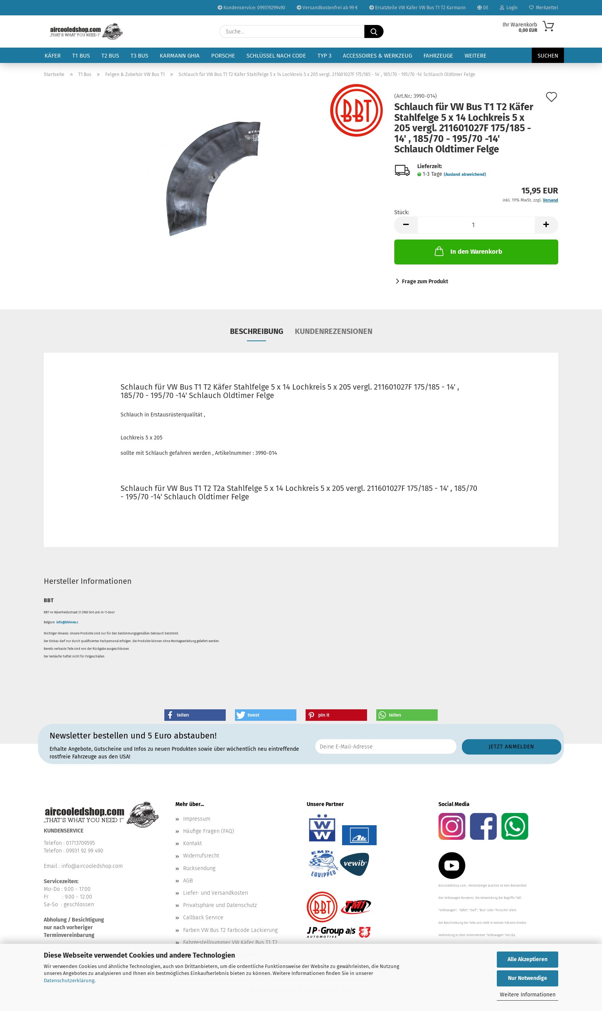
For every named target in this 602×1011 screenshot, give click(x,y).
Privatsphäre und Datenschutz (220, 905)
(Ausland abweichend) (465, 174)
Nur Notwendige (527, 978)
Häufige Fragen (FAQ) (208, 831)
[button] (405, 225)
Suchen (548, 55)
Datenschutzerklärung (69, 980)
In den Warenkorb (467, 251)
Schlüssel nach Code (276, 55)
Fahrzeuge (438, 55)
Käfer (53, 55)
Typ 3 (324, 55)
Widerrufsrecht (201, 855)
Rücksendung (199, 868)
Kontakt (192, 843)
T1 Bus (81, 55)
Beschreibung (256, 331)
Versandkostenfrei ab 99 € (327, 7)
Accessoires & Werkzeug (377, 55)
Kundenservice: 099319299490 (251, 7)
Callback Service (203, 917)
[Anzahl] (476, 225)
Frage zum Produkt (425, 281)
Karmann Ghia (180, 55)
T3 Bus (139, 55)
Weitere (475, 55)
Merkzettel (543, 7)
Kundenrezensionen (333, 331)
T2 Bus (110, 55)
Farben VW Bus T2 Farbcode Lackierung (230, 930)
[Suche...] (374, 31)
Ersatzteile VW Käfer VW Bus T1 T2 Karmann (417, 7)
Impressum (196, 819)
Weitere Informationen (528, 994)
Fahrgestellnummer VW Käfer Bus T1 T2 (230, 942)
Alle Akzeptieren (527, 959)
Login (509, 7)
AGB (188, 880)
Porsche (223, 55)
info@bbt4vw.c (67, 622)
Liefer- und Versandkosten (215, 893)
